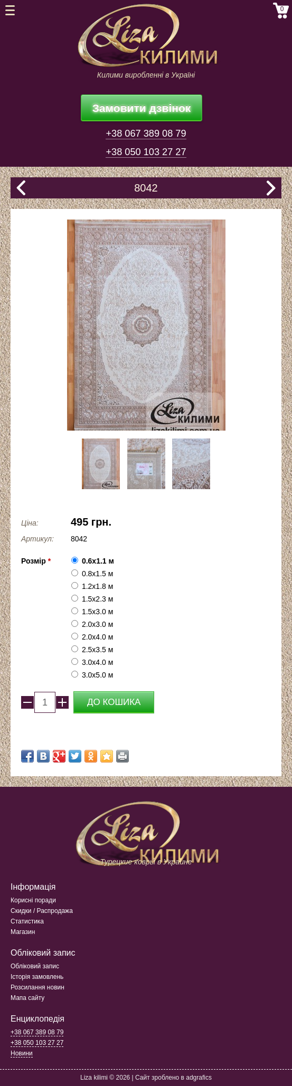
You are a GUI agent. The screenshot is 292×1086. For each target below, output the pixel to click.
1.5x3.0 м (97, 611)
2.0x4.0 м (97, 637)
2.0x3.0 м (97, 624)
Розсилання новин (37, 987)
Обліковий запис (35, 966)
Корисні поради (33, 900)
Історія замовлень (37, 976)
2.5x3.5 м (97, 649)
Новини (22, 1053)
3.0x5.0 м (97, 675)
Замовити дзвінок (141, 108)
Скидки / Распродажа (42, 910)
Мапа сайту (27, 998)
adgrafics (199, 1077)
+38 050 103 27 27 (146, 152)
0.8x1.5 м (97, 573)
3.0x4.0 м (97, 662)
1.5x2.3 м (97, 599)
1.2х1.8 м (97, 586)
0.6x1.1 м (98, 561)
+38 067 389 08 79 (146, 133)
